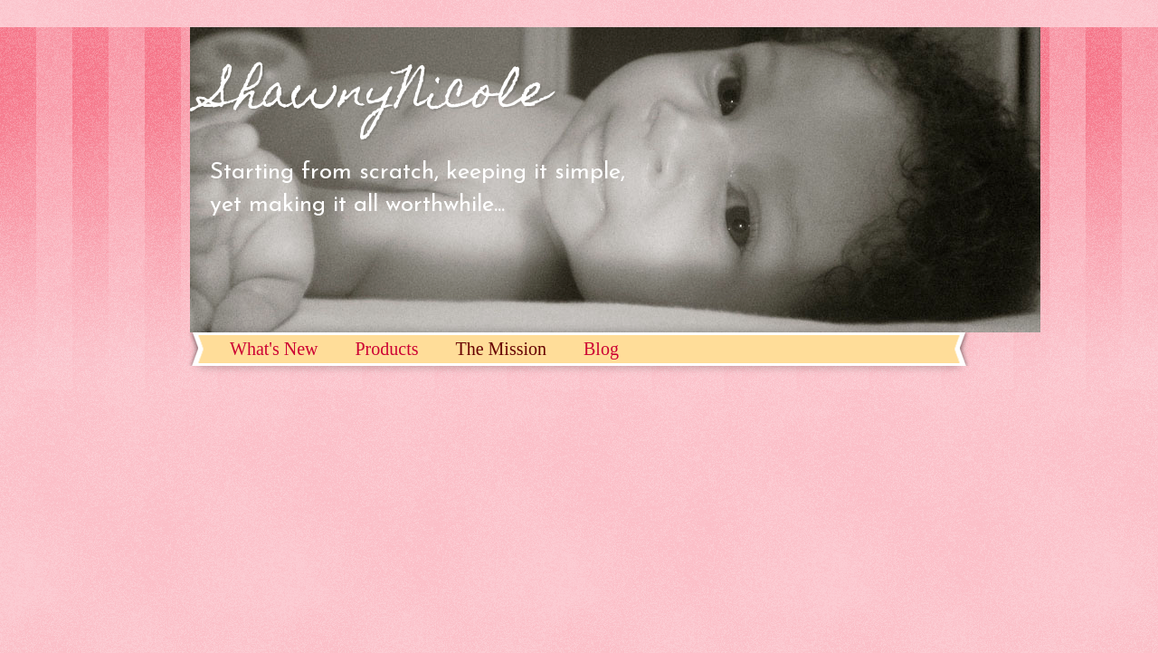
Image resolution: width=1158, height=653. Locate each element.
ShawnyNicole (378, 95)
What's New (274, 349)
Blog (601, 349)
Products (386, 349)
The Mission (500, 349)
